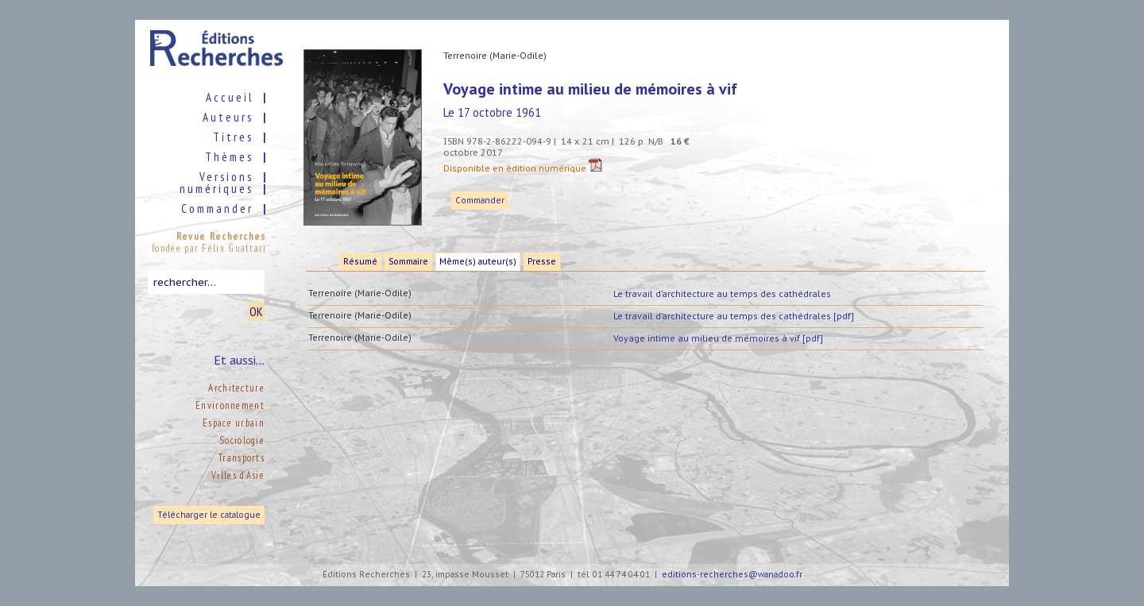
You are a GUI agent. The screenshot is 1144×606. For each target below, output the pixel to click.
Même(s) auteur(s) (477, 262)
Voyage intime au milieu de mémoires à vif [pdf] (718, 338)
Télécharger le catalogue (209, 515)
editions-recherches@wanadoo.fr (732, 574)
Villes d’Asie (238, 475)
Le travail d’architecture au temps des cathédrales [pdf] (733, 316)
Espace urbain (234, 423)
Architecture (236, 388)
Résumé (360, 262)
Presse (542, 262)
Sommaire (408, 262)
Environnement (230, 405)
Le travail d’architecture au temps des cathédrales (722, 293)
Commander (479, 200)
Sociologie (242, 440)
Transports (241, 458)
